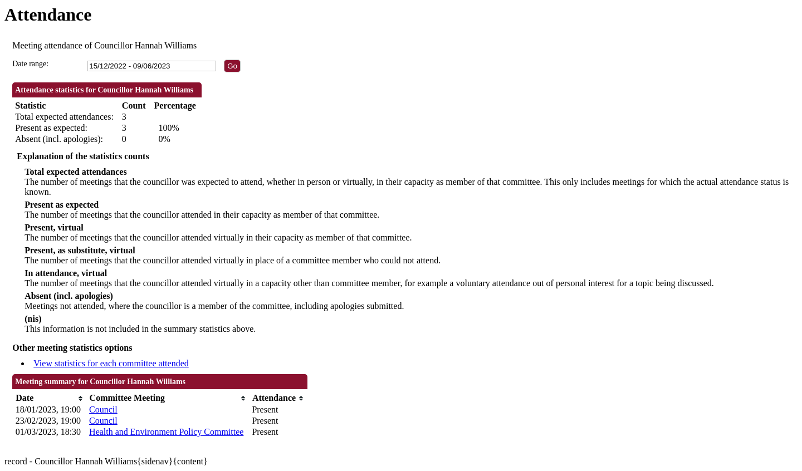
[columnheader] (49, 398)
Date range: (30, 64)
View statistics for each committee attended (111, 363)
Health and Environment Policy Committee (166, 431)
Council (103, 409)
